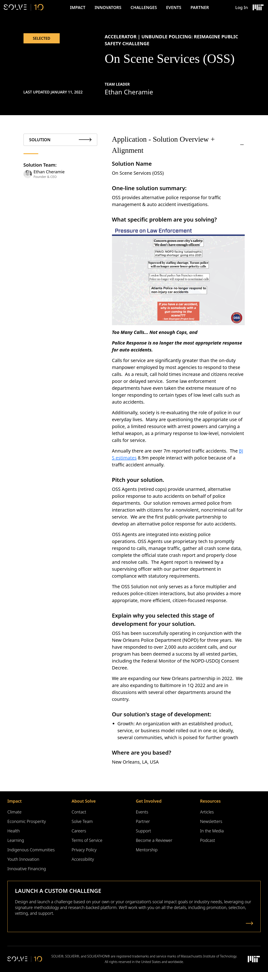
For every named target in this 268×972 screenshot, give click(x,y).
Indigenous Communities (31, 849)
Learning (15, 840)
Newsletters (211, 821)
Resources (210, 801)
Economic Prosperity (26, 821)
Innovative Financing (26, 868)
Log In (241, 7)
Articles (207, 812)
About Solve (84, 801)
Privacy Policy (84, 849)
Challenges (144, 7)
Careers (79, 831)
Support (143, 831)
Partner (200, 7)
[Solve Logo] (24, 7)
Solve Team (82, 821)
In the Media (212, 831)
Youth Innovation (23, 859)
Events (173, 7)
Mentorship (147, 849)
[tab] (60, 140)
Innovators (107, 7)
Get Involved (149, 801)
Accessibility (83, 859)
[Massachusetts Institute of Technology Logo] (257, 7)
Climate (14, 812)
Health (13, 831)
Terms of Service (87, 840)
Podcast (207, 840)
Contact (79, 812)
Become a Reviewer (154, 840)
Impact (77, 7)
